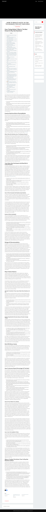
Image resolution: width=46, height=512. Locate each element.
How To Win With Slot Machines (25, 494)
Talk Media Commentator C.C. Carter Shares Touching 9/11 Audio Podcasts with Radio (39, 35)
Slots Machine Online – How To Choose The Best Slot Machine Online (16, 495)
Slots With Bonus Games (10, 49)
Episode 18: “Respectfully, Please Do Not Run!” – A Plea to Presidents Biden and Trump (39, 42)
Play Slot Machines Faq (10, 77)
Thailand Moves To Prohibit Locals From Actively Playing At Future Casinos (11, 79)
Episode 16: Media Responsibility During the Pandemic (38, 49)
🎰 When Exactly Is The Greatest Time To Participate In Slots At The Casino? (12, 82)
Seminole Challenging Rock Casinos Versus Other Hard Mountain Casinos (12, 72)
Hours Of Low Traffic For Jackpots (11, 52)
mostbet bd (26, 132)
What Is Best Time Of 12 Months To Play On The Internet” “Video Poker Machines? (12, 69)
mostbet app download (12, 176)
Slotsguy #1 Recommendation (11, 43)
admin (16, 25)
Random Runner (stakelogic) (11, 42)
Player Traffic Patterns (10, 44)
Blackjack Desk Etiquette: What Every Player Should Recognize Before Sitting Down (11, 85)
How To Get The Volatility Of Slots (11, 53)
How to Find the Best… (7, 494)
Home (36, 1)
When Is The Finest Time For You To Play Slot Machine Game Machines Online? (12, 55)
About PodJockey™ (40, 1)
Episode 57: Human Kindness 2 (39, 60)
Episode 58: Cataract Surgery (38, 58)
